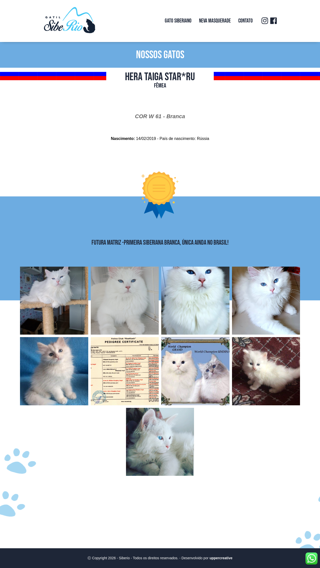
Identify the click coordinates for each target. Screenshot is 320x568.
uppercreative (221, 558)
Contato (245, 20)
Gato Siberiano (178, 20)
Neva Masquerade (215, 20)
